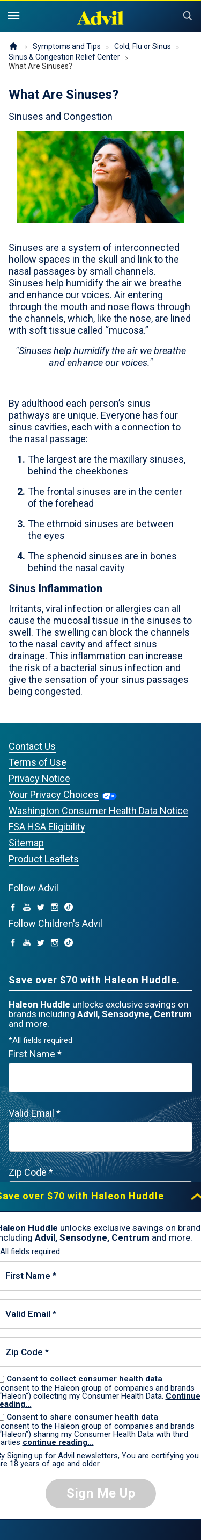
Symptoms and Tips (67, 46)
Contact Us (32, 746)
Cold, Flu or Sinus (142, 46)
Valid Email (35, 1113)
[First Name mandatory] (100, 1077)
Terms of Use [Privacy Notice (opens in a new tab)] (37, 762)
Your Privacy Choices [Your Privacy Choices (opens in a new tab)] (54, 794)
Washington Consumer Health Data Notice (98, 810)
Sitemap (26, 842)
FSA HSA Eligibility (47, 826)
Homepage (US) (13, 47)
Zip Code (31, 1172)
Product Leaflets (44, 859)
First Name (35, 1054)
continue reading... (58, 1442)
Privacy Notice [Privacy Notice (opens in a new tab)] (39, 778)
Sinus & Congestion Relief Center (64, 57)
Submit (187, 16)
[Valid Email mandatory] (100, 1137)
